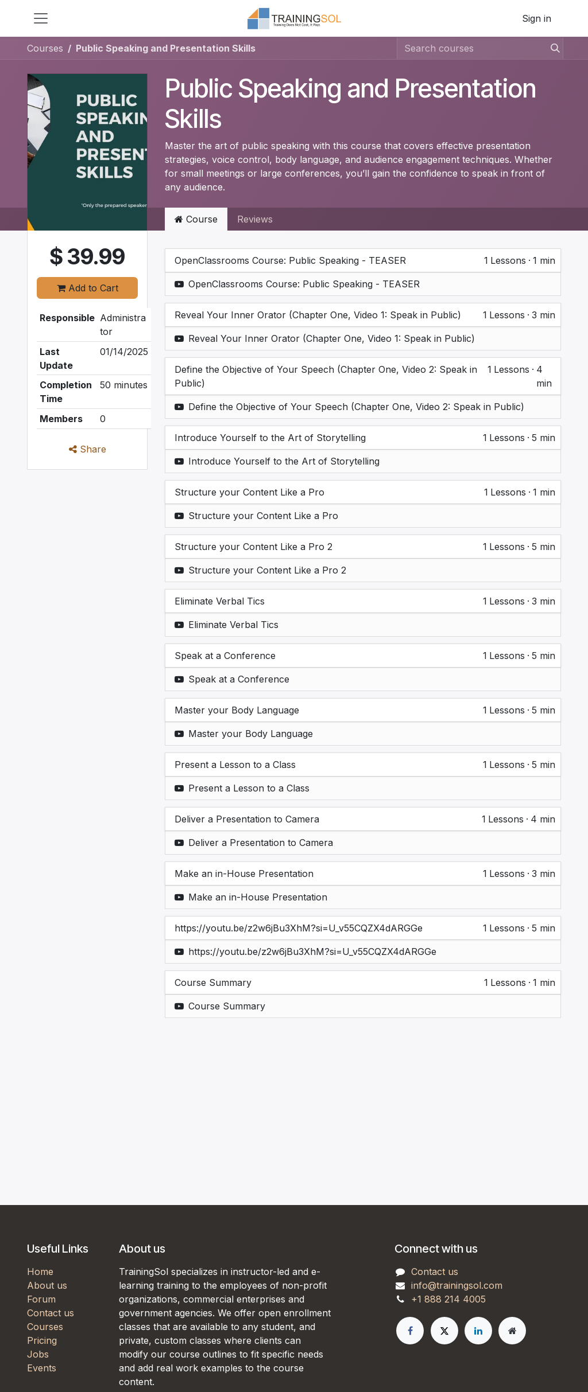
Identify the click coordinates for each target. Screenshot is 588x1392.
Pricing (42, 1340)
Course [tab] (196, 219)
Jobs (38, 1354)
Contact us (50, 1313)
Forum (41, 1299)
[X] (444, 1330)
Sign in (536, 18)
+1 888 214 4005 (448, 1299)
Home (40, 1271)
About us (47, 1285)
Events (41, 1368)
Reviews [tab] (255, 219)
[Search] (552, 48)
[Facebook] (410, 1330)
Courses (45, 48)
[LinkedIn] (478, 1330)
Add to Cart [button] (87, 288)
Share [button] (87, 449)
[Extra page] (512, 1330)
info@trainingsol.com (456, 1285)
